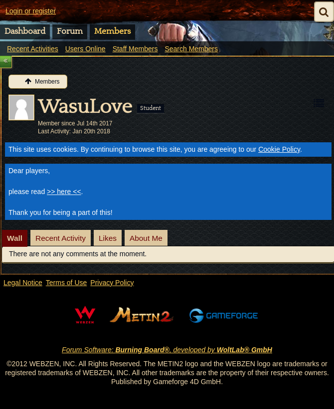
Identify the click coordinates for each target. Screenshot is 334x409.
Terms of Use (66, 283)
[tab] (14, 238)
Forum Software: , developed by (167, 350)
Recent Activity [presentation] (60, 238)
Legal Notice (22, 283)
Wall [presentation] (14, 238)
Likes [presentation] (108, 238)
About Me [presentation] (146, 238)
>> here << (64, 192)
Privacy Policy (112, 283)
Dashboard (24, 31)
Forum (70, 31)
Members (112, 31)
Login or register (30, 11)
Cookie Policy (279, 149)
